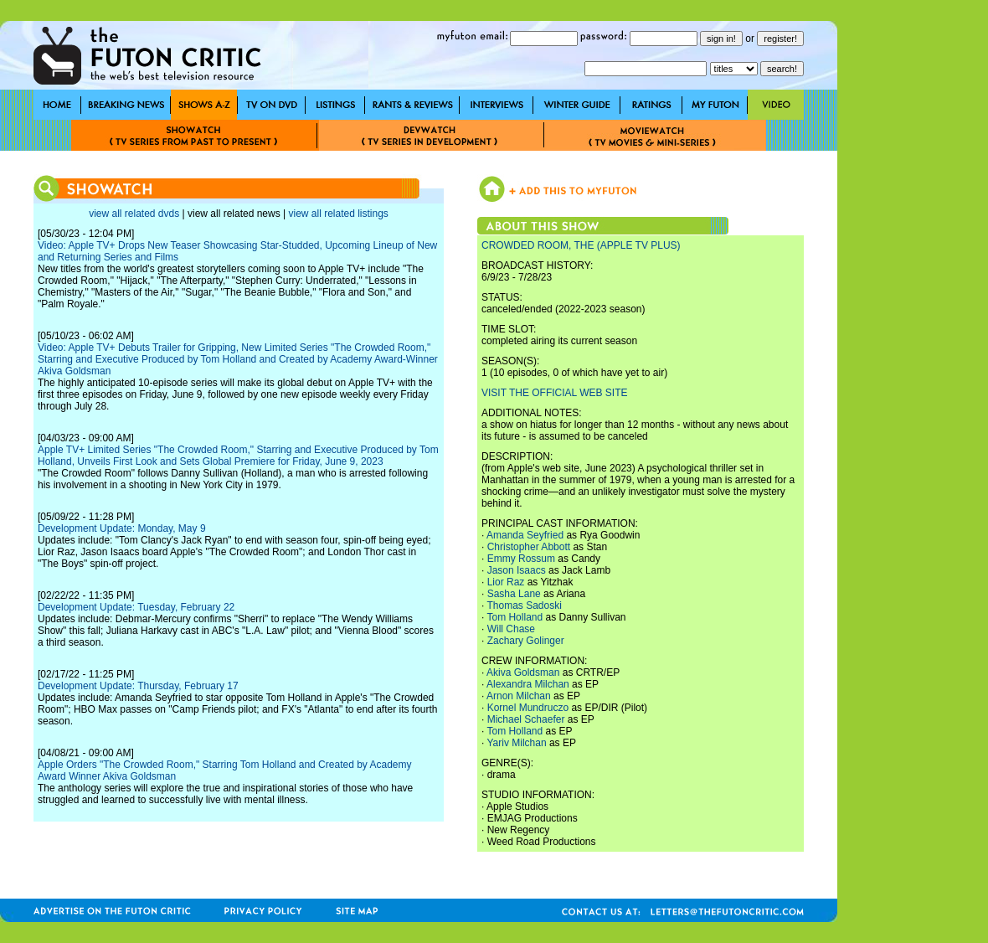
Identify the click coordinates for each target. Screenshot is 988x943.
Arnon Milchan (518, 696)
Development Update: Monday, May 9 (122, 528)
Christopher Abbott (528, 547)
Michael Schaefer (526, 719)
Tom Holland (514, 617)
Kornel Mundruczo (528, 708)
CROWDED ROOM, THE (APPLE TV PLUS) (581, 245)
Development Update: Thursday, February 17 (138, 686)
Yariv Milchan (516, 743)
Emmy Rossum (521, 558)
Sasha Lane (514, 594)
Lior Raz (506, 582)
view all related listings (338, 213)
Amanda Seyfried (524, 535)
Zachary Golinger (525, 641)
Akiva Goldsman (522, 672)
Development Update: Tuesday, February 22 (136, 607)
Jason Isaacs (516, 570)
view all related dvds (134, 213)
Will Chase (511, 629)
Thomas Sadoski (523, 605)
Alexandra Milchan (527, 684)
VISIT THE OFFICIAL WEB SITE (554, 393)
